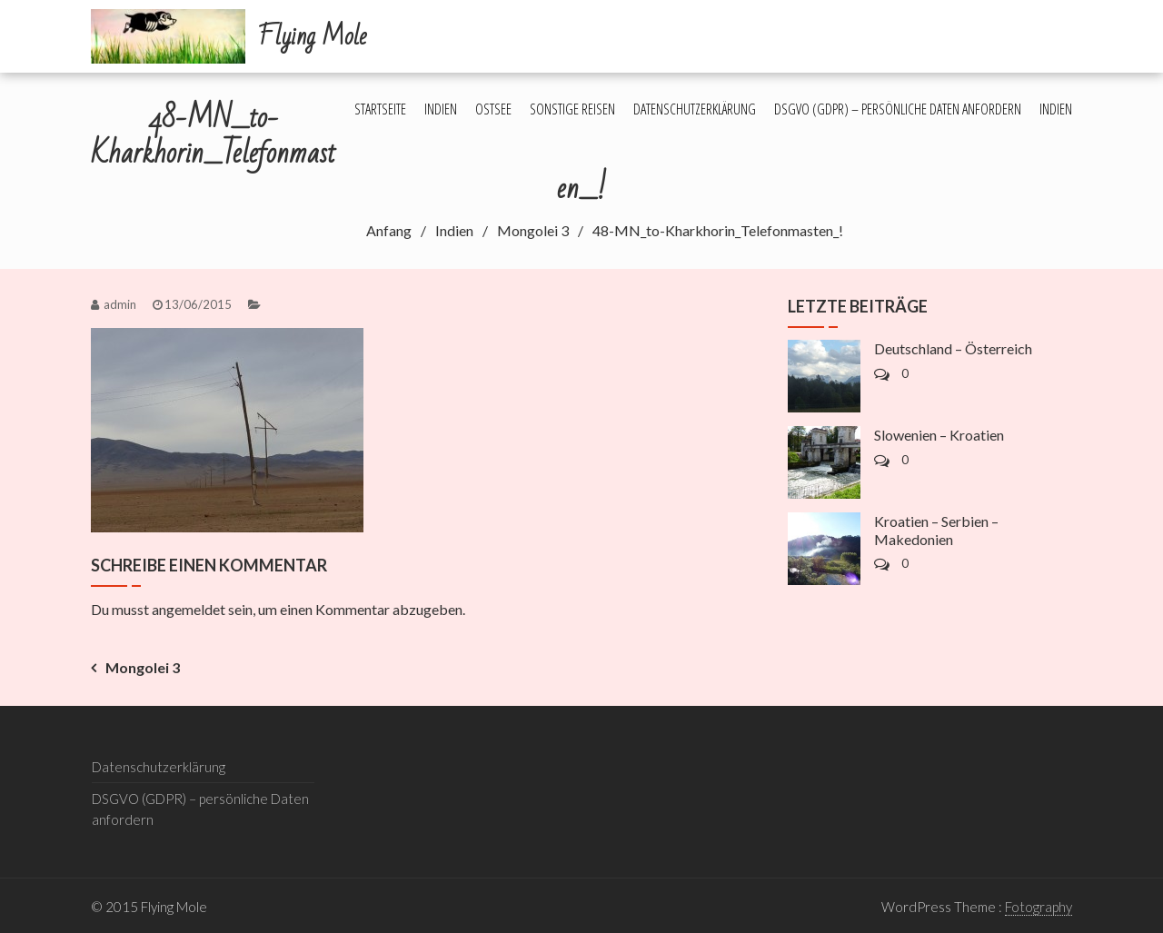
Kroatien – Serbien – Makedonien (936, 529)
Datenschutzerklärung (694, 109)
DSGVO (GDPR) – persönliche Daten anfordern (897, 109)
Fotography (1038, 906)
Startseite (380, 109)
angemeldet (188, 609)
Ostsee (493, 109)
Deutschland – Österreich (953, 348)
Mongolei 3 (142, 667)
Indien (440, 109)
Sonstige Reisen (572, 109)
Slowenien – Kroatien (939, 434)
